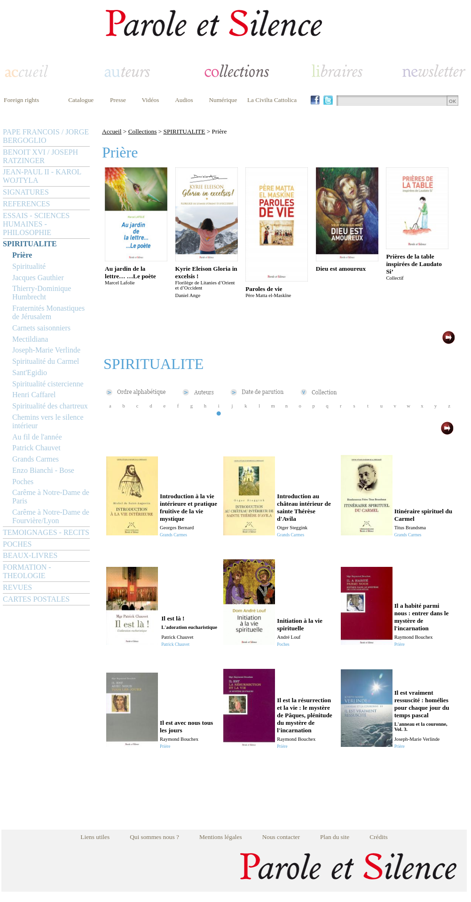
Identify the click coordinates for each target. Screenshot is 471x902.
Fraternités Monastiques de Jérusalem (48, 312)
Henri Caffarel (34, 395)
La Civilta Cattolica (272, 99)
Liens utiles (95, 836)
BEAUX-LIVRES (30, 555)
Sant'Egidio (29, 372)
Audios (184, 99)
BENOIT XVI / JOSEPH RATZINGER (40, 156)
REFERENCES (26, 204)
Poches (22, 482)
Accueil (111, 131)
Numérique (223, 99)
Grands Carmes (35, 459)
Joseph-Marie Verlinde (46, 350)
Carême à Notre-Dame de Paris (50, 496)
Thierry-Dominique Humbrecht (41, 292)
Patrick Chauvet (36, 448)
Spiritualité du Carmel (45, 361)
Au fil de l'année (37, 437)
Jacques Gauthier (38, 278)
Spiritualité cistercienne (48, 384)
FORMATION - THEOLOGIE (27, 571)
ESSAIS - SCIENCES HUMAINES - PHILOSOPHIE (36, 224)
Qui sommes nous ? (154, 836)
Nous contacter (281, 836)
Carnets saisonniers (41, 328)
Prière (22, 255)
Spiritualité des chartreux (50, 406)
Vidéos (150, 99)
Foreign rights (21, 99)
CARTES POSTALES (36, 599)
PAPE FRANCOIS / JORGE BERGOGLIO (46, 136)
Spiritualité (29, 266)
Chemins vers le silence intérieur (48, 421)
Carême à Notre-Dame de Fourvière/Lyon (50, 516)
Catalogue (81, 99)
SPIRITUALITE (30, 244)
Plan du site (334, 836)
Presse (118, 99)
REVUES (17, 587)
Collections (142, 131)
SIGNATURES (26, 192)
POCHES (17, 544)
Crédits (378, 836)
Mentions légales (220, 836)
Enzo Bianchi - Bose (43, 470)
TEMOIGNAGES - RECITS (46, 532)
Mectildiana (30, 339)
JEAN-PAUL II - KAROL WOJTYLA (42, 176)
